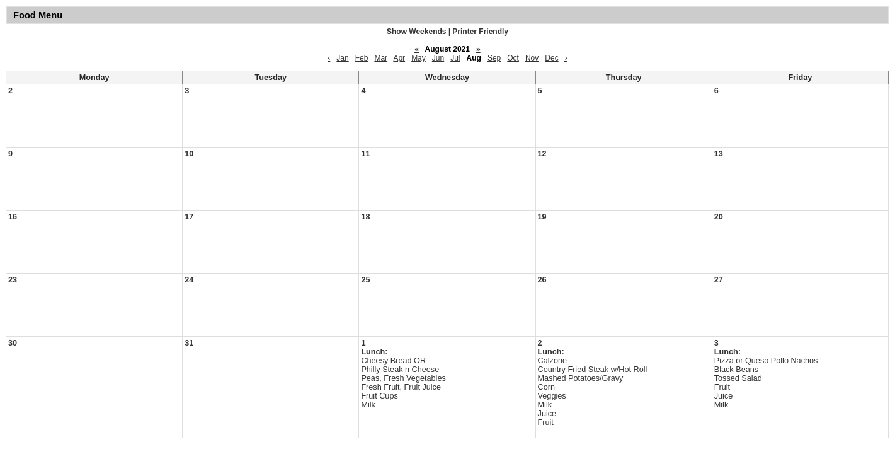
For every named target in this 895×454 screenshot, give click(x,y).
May (418, 58)
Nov (532, 58)
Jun (438, 58)
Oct (513, 58)
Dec (551, 58)
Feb (361, 58)
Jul (455, 58)
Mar (380, 58)
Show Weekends (416, 31)
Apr (399, 58)
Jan (342, 58)
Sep (494, 58)
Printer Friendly (480, 31)
